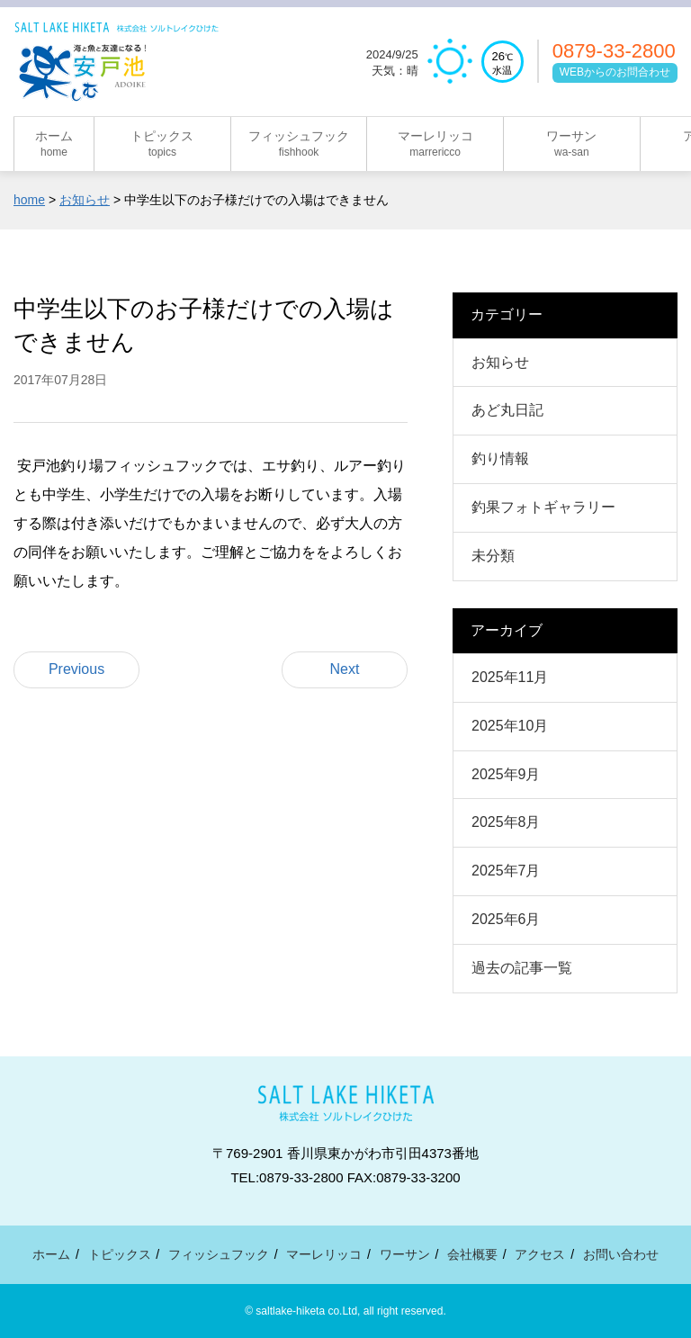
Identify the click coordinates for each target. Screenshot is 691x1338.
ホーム (51, 1254)
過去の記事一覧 (521, 967)
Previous (76, 669)
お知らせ (500, 362)
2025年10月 (509, 725)
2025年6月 (506, 919)
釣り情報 (500, 458)
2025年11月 (509, 677)
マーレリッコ (324, 1254)
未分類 (493, 555)
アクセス (540, 1254)
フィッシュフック (218, 1254)
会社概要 (472, 1254)
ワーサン (405, 1254)
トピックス (119, 1254)
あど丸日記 (507, 410)
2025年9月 (506, 774)
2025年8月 (506, 822)
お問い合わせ (621, 1254)
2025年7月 (506, 870)
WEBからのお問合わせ (615, 72)
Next (345, 669)
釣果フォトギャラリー (543, 507)
